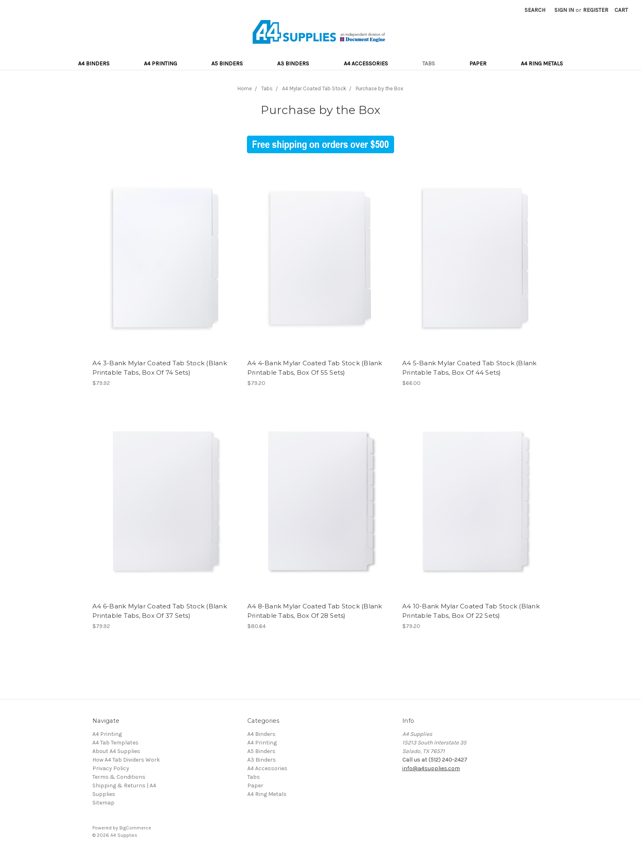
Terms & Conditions (119, 776)
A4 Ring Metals (542, 63)
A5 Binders (227, 63)
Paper (477, 63)
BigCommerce (135, 828)
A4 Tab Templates (115, 742)
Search (534, 10)
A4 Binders (94, 63)
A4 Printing (160, 63)
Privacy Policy (110, 768)
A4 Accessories (366, 63)
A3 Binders (293, 63)
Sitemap (103, 802)
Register (595, 10)
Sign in (564, 10)
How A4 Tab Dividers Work (126, 759)
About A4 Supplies (116, 751)
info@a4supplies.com (431, 768)
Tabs (428, 63)
